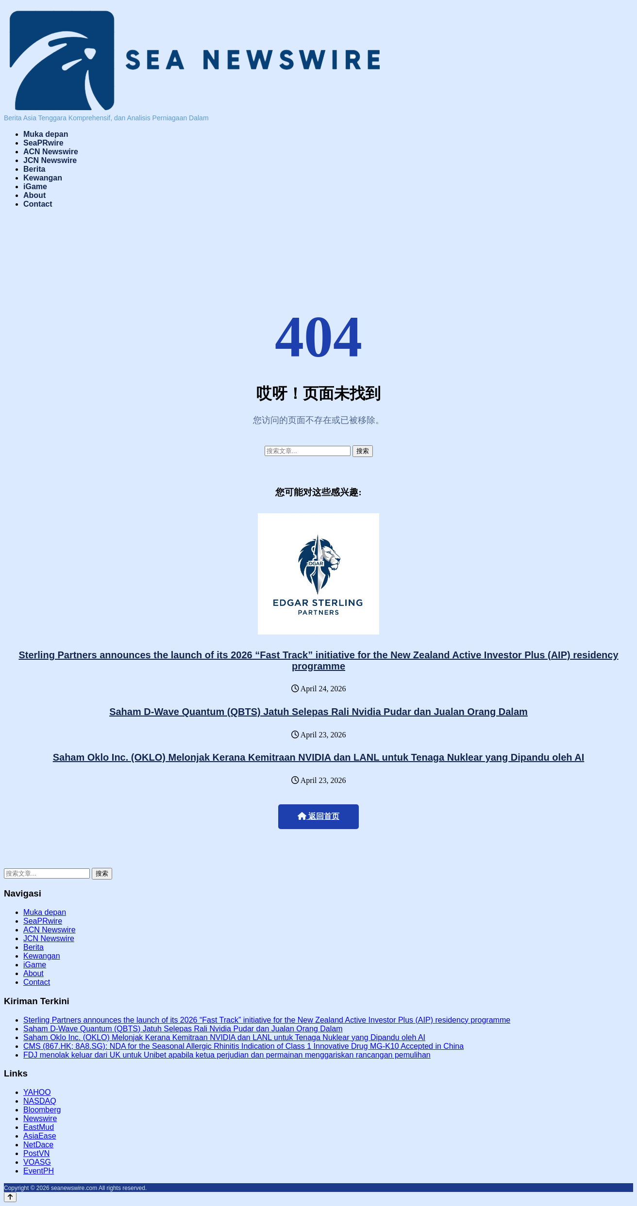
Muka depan (45, 134)
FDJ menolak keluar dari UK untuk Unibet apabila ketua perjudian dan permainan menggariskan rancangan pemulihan (227, 1055)
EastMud (38, 1127)
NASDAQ (39, 1101)
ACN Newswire (50, 151)
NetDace (38, 1145)
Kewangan (42, 178)
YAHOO (37, 1092)
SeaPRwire (43, 143)
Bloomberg (42, 1110)
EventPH (38, 1171)
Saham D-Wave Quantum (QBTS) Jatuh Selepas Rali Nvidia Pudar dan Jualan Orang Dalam (318, 711)
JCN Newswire (50, 160)
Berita (34, 169)
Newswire (40, 1118)
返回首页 (318, 816)
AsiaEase (39, 1136)
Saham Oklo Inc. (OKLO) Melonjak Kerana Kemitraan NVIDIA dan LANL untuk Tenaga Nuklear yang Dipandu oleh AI (319, 757)
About (34, 195)
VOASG (37, 1162)
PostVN (36, 1153)
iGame (35, 186)
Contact (37, 204)
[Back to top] (10, 1197)
